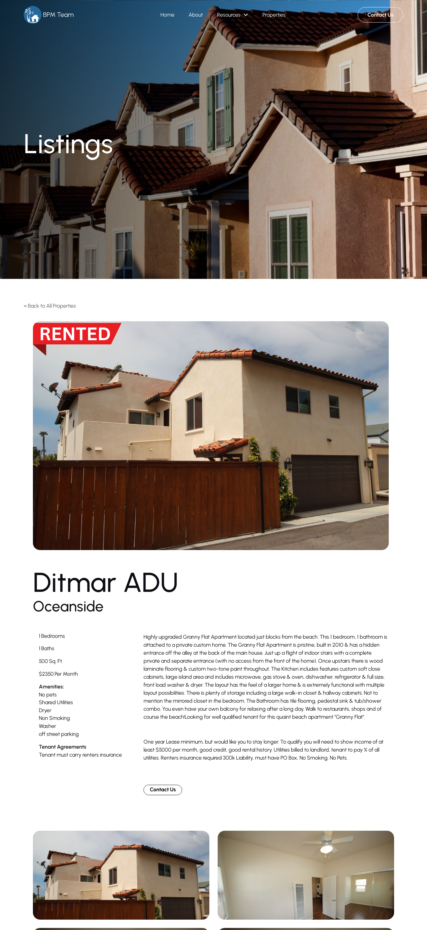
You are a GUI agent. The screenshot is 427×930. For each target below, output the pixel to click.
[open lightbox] (211, 435)
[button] (232, 15)
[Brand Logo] (49, 15)
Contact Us (163, 789)
